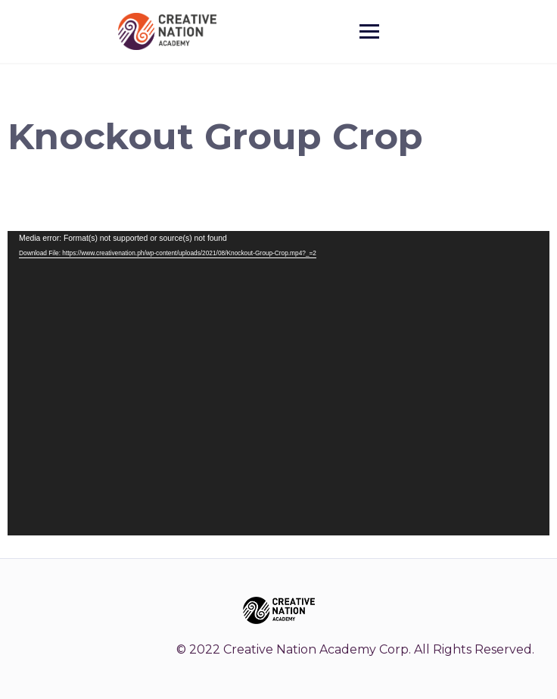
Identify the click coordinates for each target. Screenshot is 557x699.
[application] (278, 383)
